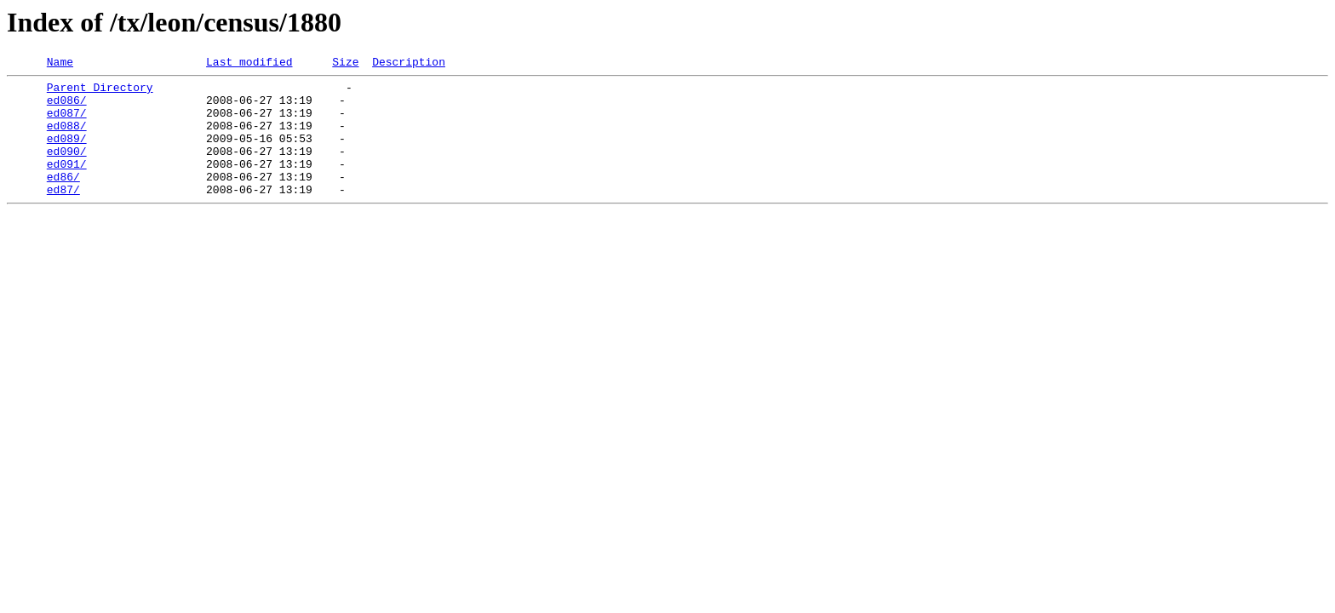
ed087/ (67, 122)
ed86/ (63, 199)
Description (408, 64)
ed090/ (67, 168)
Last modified (249, 64)
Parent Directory (100, 92)
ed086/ (67, 107)
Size (345, 64)
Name (60, 64)
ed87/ (63, 214)
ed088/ (67, 138)
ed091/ (67, 184)
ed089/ (67, 153)
